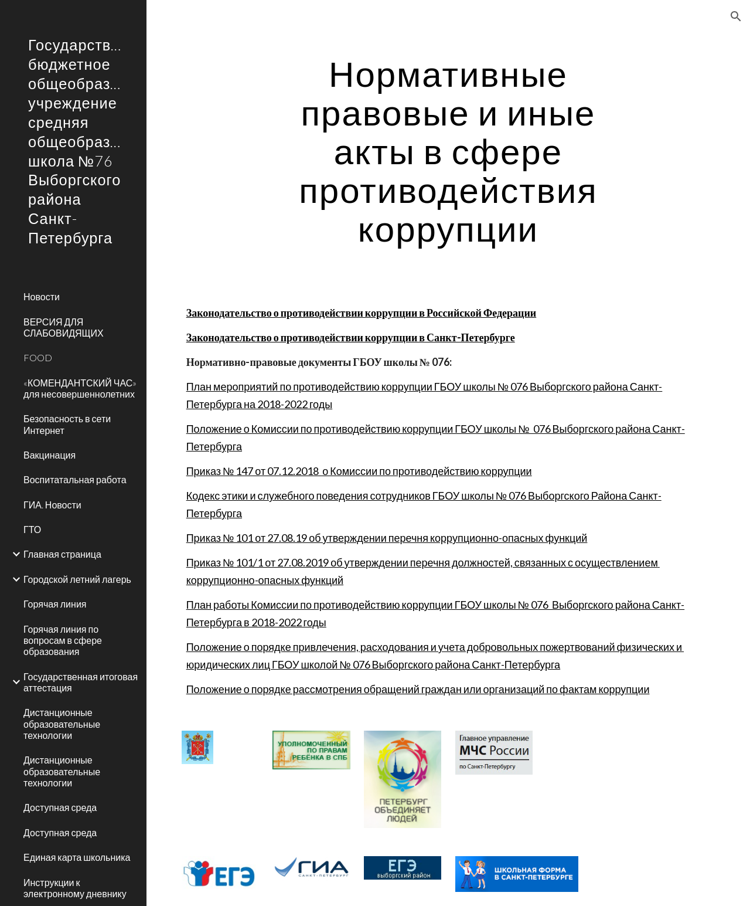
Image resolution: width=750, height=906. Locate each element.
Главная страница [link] (62, 553)
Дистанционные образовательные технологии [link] (61, 724)
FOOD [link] (37, 357)
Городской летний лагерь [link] (77, 579)
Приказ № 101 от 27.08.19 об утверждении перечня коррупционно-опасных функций (387, 537)
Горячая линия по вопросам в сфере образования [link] (62, 640)
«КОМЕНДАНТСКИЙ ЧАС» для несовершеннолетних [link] (80, 388)
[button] (736, 16)
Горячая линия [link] (54, 603)
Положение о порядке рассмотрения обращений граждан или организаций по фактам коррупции (418, 689)
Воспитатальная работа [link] (75, 479)
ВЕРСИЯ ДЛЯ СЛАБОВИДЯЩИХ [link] (63, 327)
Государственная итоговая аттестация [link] (80, 682)
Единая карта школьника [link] (76, 857)
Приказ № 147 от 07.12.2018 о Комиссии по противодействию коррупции (359, 470)
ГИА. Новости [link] (52, 504)
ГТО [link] (32, 529)
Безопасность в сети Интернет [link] (67, 424)
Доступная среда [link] (60, 807)
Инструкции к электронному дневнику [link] (75, 888)
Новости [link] (41, 296)
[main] (447, 150)
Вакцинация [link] (49, 454)
